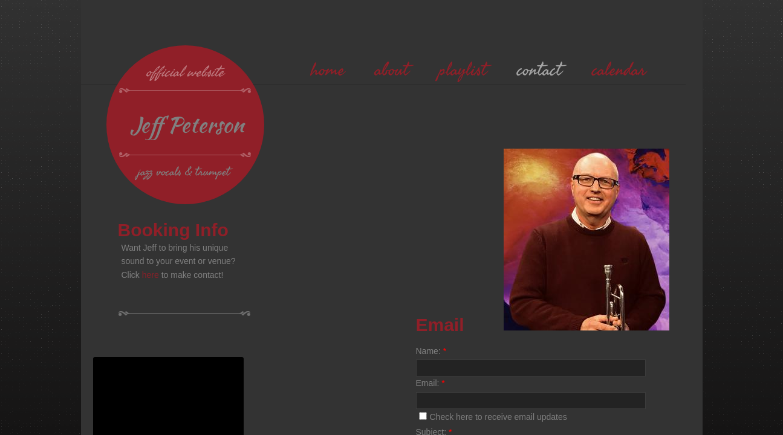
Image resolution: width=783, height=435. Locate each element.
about (392, 70)
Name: (431, 351)
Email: (430, 383)
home (328, 70)
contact (539, 70)
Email (440, 325)
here (150, 275)
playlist (463, 70)
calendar (619, 70)
